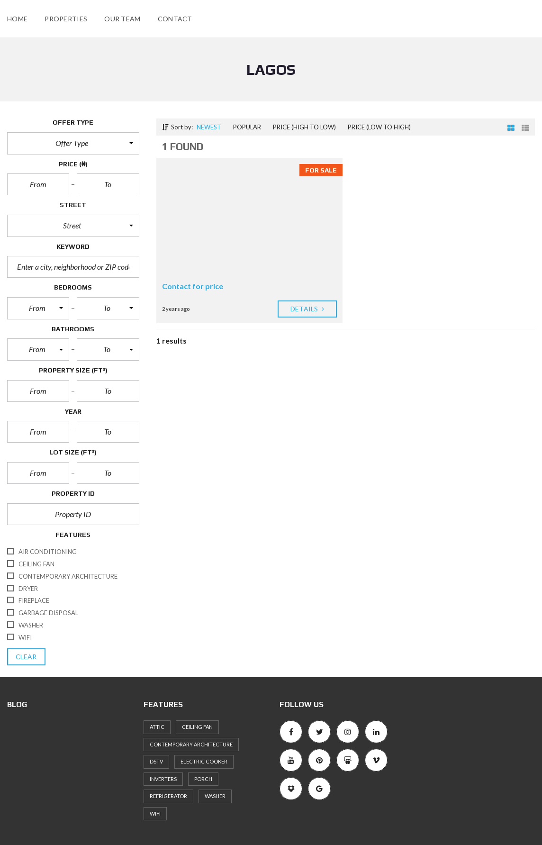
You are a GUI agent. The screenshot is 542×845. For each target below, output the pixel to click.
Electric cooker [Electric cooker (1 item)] (204, 761)
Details (307, 309)
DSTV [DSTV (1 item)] (156, 761)
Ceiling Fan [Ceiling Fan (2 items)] (197, 727)
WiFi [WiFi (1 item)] (155, 813)
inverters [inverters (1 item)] (163, 779)
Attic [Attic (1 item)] (157, 727)
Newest (209, 127)
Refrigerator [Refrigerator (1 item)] (168, 796)
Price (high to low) (304, 127)
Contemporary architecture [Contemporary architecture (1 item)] (191, 744)
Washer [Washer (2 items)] (215, 796)
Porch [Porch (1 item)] (203, 779)
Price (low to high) (379, 127)
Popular (247, 127)
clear (26, 656)
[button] (73, 143)
